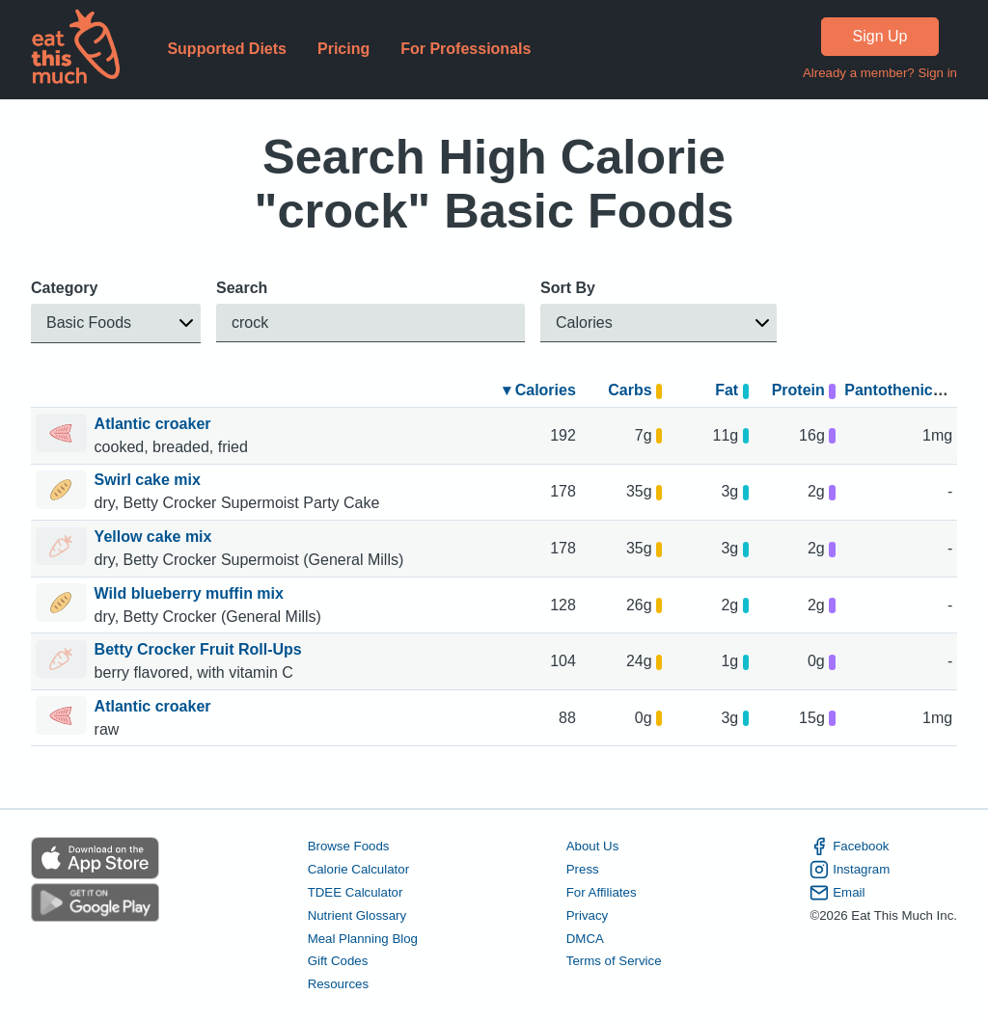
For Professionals (465, 48)
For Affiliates (601, 892)
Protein (804, 390)
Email (837, 892)
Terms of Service (614, 962)
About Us (592, 846)
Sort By (567, 288)
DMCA (585, 938)
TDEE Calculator (355, 892)
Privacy (587, 915)
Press (582, 869)
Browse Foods (349, 846)
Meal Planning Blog (363, 938)
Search (241, 288)
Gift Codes (338, 962)
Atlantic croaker (155, 424)
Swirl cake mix (150, 479)
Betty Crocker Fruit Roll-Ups (201, 649)
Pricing (343, 48)
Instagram (850, 869)
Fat (732, 390)
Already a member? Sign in (880, 73)
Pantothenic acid (906, 390)
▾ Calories (539, 390)
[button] (116, 323)
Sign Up (880, 36)
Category (64, 288)
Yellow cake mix (155, 536)
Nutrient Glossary (357, 915)
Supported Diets (227, 48)
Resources (338, 985)
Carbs (635, 390)
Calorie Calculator (358, 869)
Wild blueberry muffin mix (191, 593)
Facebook (849, 846)
